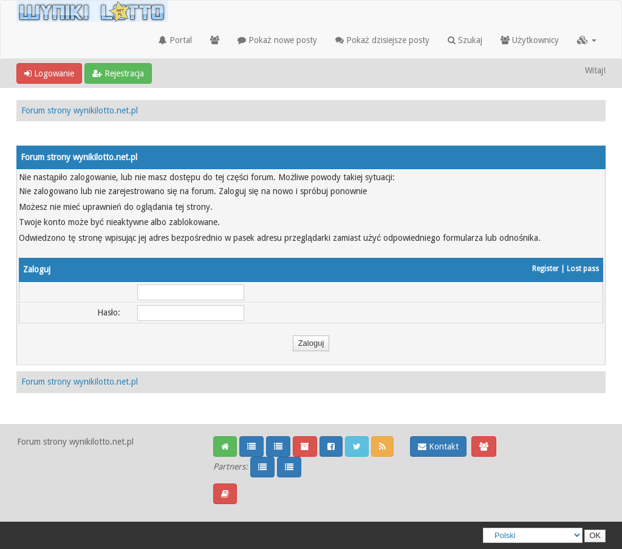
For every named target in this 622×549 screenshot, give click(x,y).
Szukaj (465, 40)
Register (545, 268)
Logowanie (49, 73)
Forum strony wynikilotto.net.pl (79, 110)
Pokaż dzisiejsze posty (382, 40)
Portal (175, 40)
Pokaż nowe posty (277, 40)
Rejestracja (118, 73)
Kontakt (438, 446)
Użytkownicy (530, 40)
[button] (587, 40)
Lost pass (583, 268)
